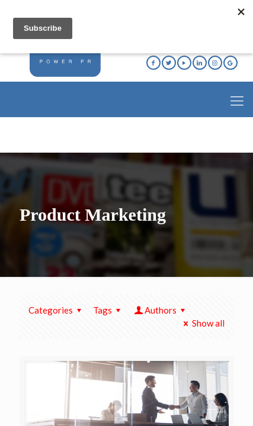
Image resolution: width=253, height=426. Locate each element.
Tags (108, 310)
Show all (202, 323)
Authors (160, 310)
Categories (56, 310)
